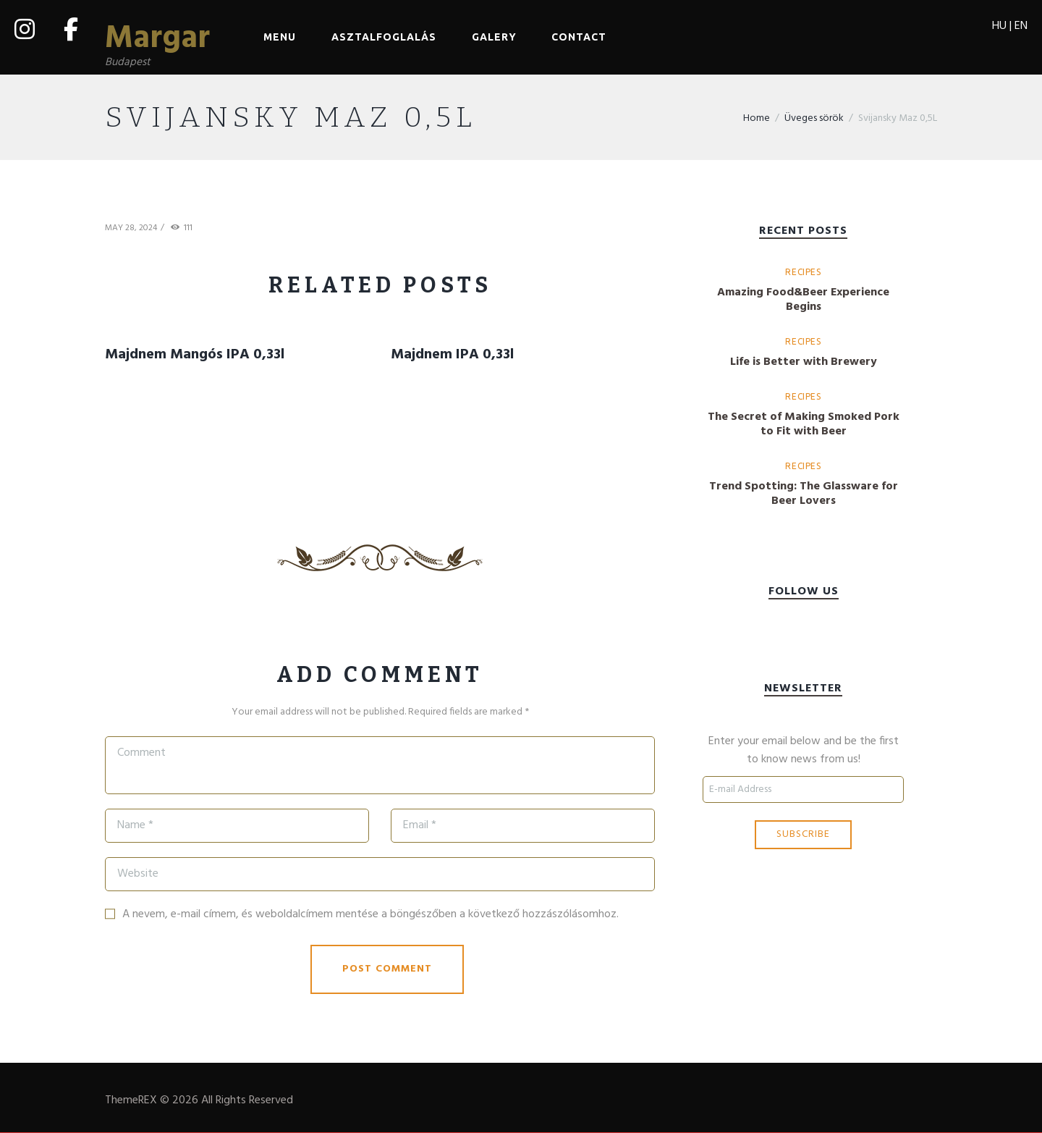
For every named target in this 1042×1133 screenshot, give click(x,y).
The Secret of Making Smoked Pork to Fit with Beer (803, 425)
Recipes (803, 272)
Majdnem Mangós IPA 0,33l (194, 355)
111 (188, 230)
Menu (279, 37)
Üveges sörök (814, 119)
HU (999, 26)
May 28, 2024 (131, 229)
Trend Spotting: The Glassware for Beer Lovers (803, 494)
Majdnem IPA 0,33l (452, 355)
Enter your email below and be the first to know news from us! (803, 752)
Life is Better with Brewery (803, 362)
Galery (494, 37)
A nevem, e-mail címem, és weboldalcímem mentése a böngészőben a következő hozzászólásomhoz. (370, 915)
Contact (578, 37)
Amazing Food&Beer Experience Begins (803, 300)
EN (1021, 26)
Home (756, 119)
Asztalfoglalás (383, 37)
